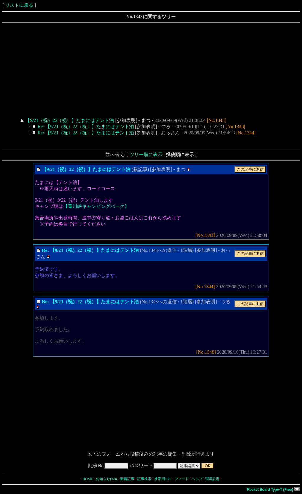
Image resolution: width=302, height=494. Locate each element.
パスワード (153, 465)
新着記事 (127, 479)
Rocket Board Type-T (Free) (273, 490)
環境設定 (212, 479)
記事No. (108, 465)
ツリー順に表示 (146, 154)
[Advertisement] (151, 70)
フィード (182, 479)
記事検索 (144, 479)
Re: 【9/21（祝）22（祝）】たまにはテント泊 (85, 126)
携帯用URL (163, 479)
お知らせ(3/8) (106, 479)
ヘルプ (197, 479)
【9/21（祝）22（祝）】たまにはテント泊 (69, 120)
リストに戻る (19, 5)
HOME (88, 479)
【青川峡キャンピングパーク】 (96, 206)
